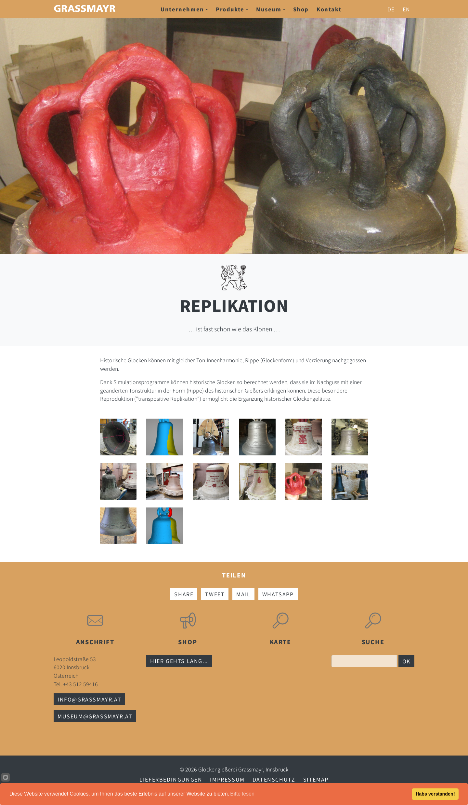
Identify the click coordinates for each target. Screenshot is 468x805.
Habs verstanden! (435, 794)
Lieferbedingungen (170, 779)
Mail (243, 594)
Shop (301, 9)
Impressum (227, 779)
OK (406, 661)
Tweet (215, 594)
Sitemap (316, 779)
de (391, 9)
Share (183, 594)
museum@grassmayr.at (95, 716)
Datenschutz (274, 779)
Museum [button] (270, 9)
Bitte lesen (242, 794)
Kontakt (329, 9)
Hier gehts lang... (179, 661)
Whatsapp (278, 594)
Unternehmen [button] (184, 9)
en (406, 9)
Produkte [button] (232, 9)
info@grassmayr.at (89, 699)
